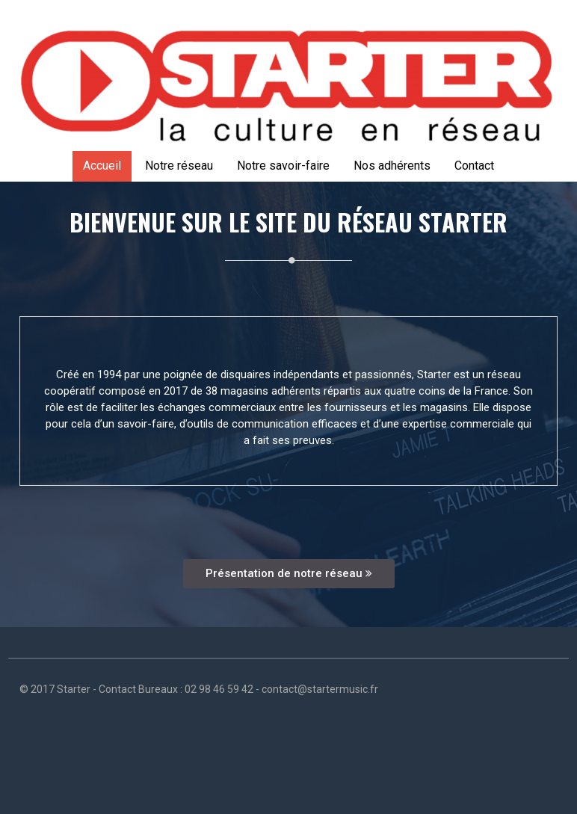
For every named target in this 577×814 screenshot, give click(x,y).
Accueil (102, 165)
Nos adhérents (392, 165)
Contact (474, 165)
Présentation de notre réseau (289, 573)
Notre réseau (179, 165)
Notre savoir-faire (283, 165)
